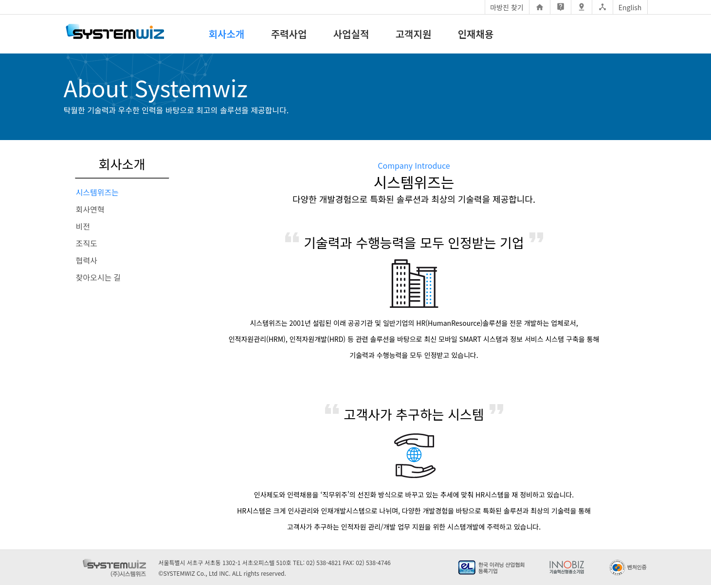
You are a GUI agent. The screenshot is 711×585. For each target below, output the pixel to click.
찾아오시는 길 (98, 277)
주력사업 (289, 34)
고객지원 (414, 34)
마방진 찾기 (506, 7)
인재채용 (476, 34)
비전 (83, 226)
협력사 (86, 260)
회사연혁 (90, 209)
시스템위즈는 (97, 192)
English (630, 7)
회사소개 (227, 34)
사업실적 (351, 34)
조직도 (86, 243)
